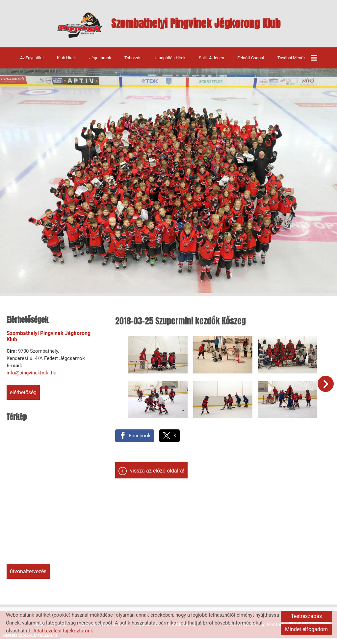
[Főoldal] (69, 27)
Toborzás (133, 61)
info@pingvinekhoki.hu (31, 376)
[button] (328, 384)
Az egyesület (32, 61)
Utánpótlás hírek (170, 61)
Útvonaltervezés (28, 575)
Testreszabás (306, 616)
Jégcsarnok (100, 61)
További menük (297, 61)
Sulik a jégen (211, 61)
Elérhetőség (23, 396)
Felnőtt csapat (250, 61)
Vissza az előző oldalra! (157, 466)
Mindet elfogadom (306, 629)
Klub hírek (66, 61)
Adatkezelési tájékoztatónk (63, 631)
